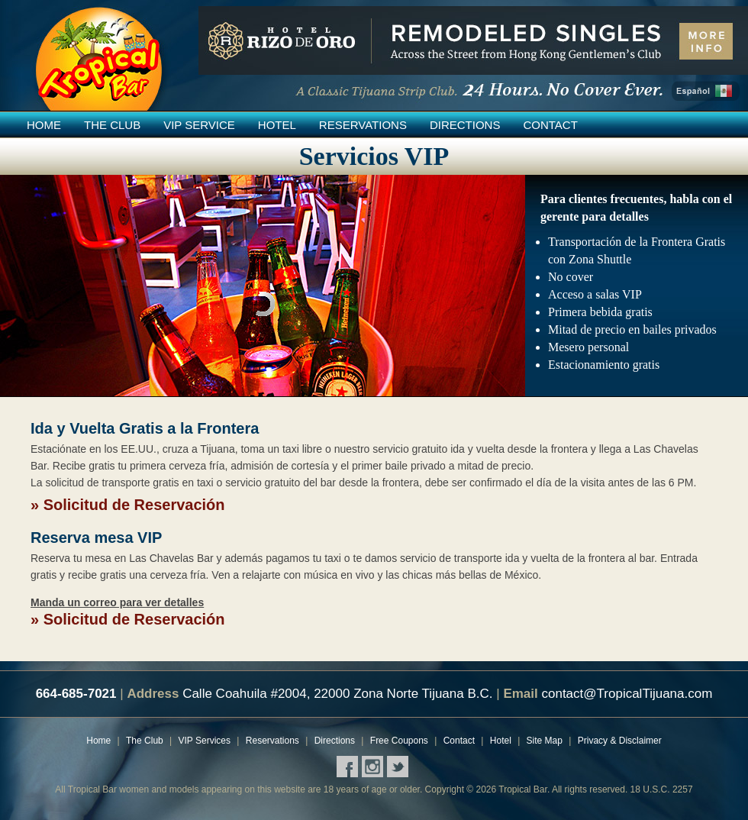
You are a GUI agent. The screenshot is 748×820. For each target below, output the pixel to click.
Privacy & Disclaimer (620, 740)
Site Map (545, 740)
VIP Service (199, 124)
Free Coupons (399, 740)
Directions (465, 124)
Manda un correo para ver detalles (117, 602)
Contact (550, 124)
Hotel (277, 124)
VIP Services (205, 740)
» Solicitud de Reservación (128, 504)
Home (44, 124)
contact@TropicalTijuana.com (626, 693)
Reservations (363, 124)
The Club (112, 124)
